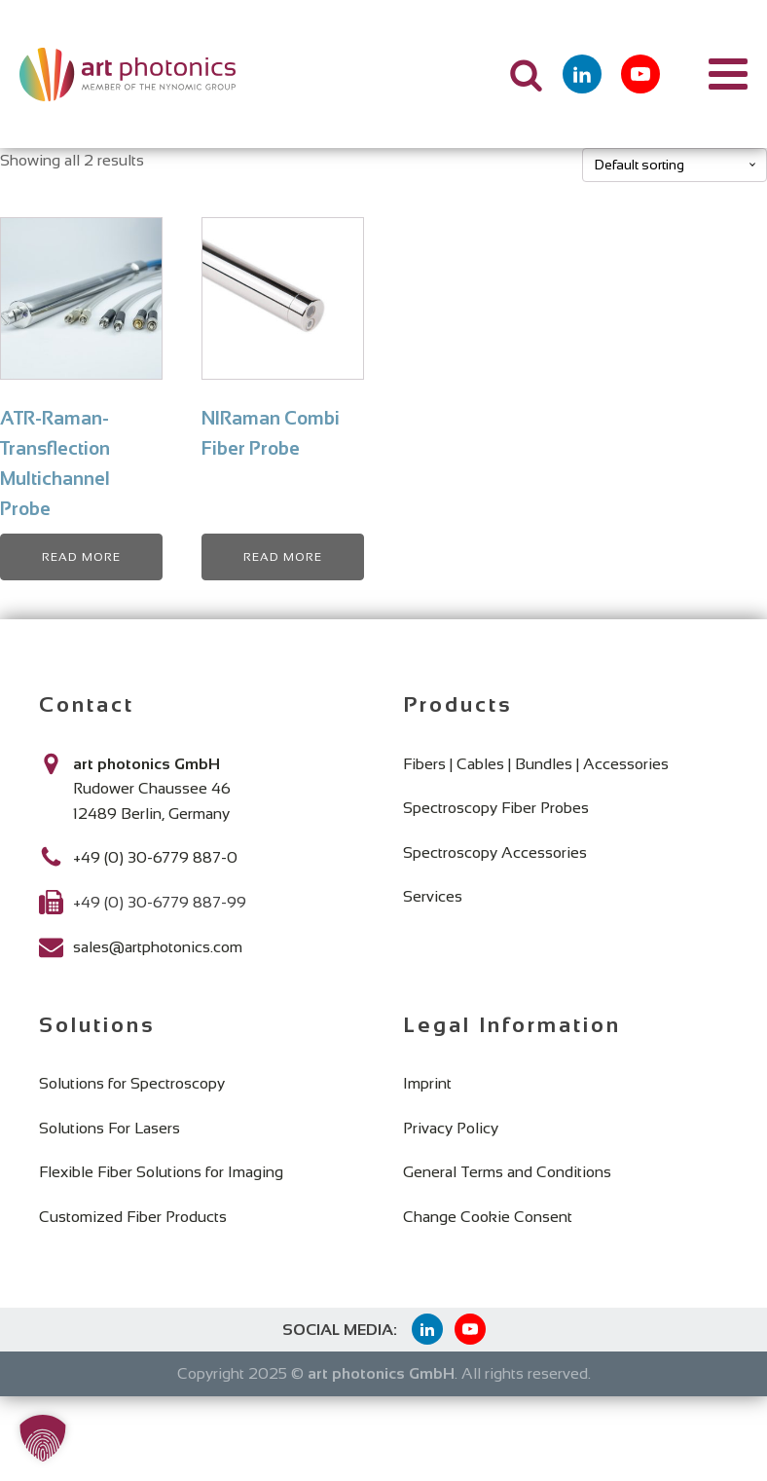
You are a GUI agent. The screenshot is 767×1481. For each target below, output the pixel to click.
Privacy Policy (450, 1128)
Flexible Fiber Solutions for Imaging (161, 1172)
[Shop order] (674, 165)
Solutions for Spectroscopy (132, 1083)
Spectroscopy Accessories (495, 852)
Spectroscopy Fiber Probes (496, 807)
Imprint (427, 1083)
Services (432, 896)
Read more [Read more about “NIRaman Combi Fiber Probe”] (282, 557)
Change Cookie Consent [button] (487, 1216)
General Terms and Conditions (507, 1172)
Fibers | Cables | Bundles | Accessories (536, 764)
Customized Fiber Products (133, 1216)
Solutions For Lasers (109, 1128)
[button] (43, 1438)
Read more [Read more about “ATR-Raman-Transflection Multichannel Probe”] (81, 557)
